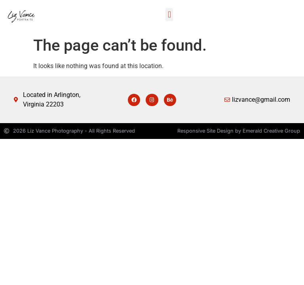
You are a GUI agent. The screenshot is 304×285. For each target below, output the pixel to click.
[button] (169, 14)
